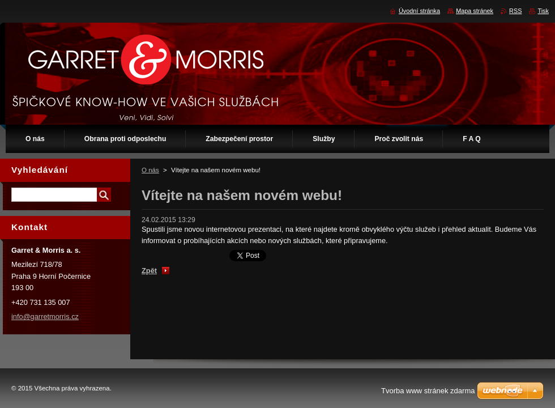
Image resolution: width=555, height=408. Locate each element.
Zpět (149, 270)
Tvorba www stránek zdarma (428, 390)
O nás (150, 170)
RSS (515, 10)
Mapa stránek (474, 10)
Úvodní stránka (419, 10)
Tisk (543, 10)
